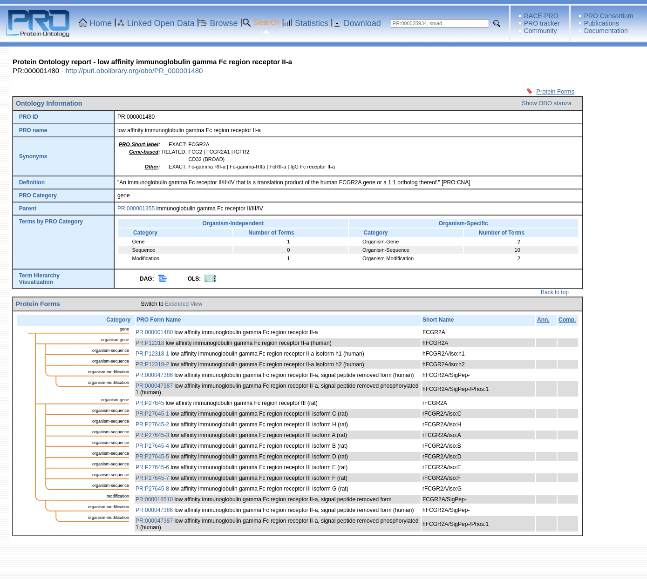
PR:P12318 (150, 343)
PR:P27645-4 (152, 446)
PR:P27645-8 (152, 488)
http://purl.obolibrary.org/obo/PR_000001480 (134, 70)
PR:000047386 (154, 375)
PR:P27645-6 (152, 467)
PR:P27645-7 (152, 478)
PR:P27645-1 (152, 414)
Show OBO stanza (547, 103)
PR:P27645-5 (152, 456)
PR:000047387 (154, 386)
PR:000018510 (154, 499)
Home (100, 23)
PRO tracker (542, 23)
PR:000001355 (136, 208)
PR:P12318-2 (152, 364)
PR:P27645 (150, 403)
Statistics (311, 23)
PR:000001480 (154, 332)
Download (362, 23)
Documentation (606, 30)
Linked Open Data (161, 23)
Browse (224, 23)
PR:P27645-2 (152, 424)
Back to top (555, 292)
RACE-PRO (541, 16)
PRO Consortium (608, 16)
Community (540, 30)
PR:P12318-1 (152, 353)
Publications (602, 23)
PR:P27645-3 (152, 435)
